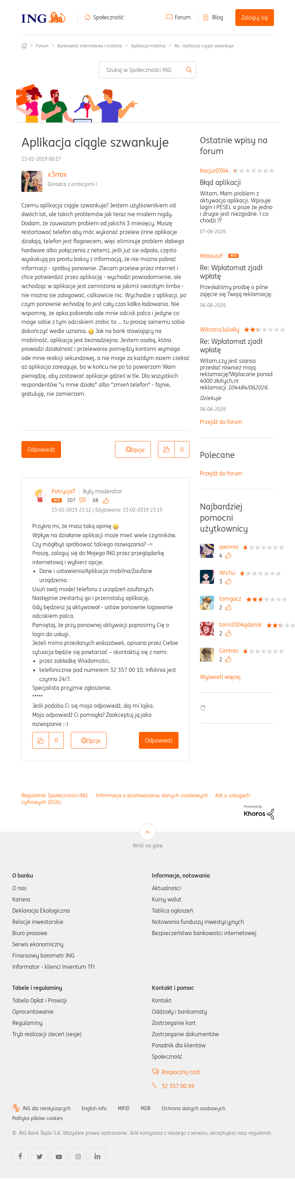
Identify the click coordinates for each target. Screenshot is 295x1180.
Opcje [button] (137, 449)
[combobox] (147, 69)
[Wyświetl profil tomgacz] (232, 598)
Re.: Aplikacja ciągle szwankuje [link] (204, 45)
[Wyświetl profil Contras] (230, 650)
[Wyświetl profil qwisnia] (230, 546)
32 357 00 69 (178, 1085)
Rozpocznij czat (181, 1071)
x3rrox (57, 174)
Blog (217, 17)
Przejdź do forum (221, 421)
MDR (145, 1108)
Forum (183, 17)
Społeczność (108, 17)
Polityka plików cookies (37, 1118)
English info (94, 1108)
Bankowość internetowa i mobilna (90, 45)
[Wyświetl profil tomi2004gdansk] (242, 624)
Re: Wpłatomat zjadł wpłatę (231, 272)
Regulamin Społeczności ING (54, 795)
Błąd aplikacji (220, 182)
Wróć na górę (148, 845)
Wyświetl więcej (220, 676)
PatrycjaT (63, 491)
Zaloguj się (254, 17)
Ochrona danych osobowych (193, 1108)
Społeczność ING (24, 45)
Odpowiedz (41, 449)
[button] (166, 449)
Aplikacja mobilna (148, 45)
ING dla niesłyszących (47, 1108)
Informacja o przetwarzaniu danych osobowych (152, 795)
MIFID (123, 1108)
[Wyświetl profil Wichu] (229, 572)
